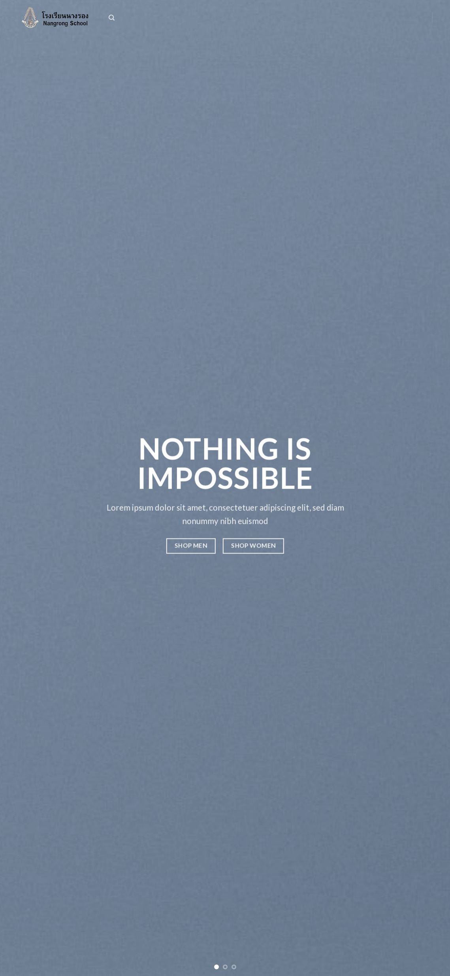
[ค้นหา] (112, 17)
